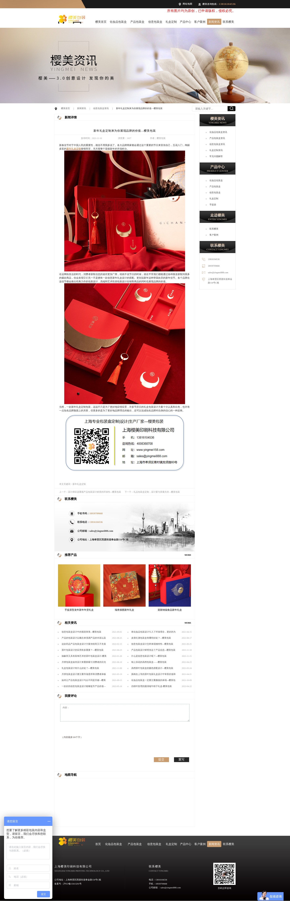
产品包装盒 (137, 21)
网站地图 (187, 4)
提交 (161, 759)
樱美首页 (101, 21)
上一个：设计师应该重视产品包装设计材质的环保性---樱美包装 (90, 492)
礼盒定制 (171, 21)
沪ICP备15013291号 (72, 884)
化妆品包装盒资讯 (218, 132)
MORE (188, 555)
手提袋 (212, 205)
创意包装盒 (155, 21)
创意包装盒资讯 (101, 108)
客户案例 (199, 21)
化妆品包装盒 (118, 21)
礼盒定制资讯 (216, 150)
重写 (181, 759)
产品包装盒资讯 (217, 138)
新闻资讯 (214, 21)
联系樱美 (228, 21)
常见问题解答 (216, 156)
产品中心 (185, 21)
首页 (98, 844)
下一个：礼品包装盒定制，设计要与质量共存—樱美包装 (152, 492)
